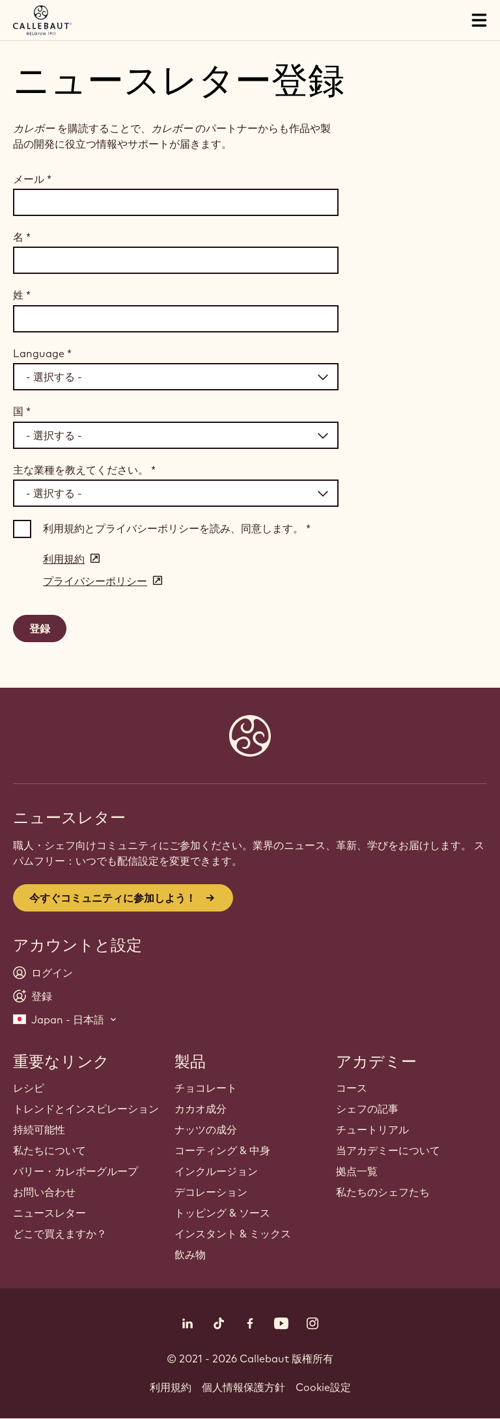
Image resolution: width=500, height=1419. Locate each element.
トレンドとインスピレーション (86, 1108)
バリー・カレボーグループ (75, 1171)
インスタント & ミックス (232, 1233)
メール (32, 178)
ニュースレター (49, 1212)
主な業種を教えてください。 (84, 469)
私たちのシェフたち (383, 1191)
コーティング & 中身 (222, 1150)
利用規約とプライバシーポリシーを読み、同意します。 (177, 528)
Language (42, 353)
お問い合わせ (44, 1191)
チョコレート (205, 1087)
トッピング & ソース (222, 1212)
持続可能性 (39, 1129)
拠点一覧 (357, 1171)
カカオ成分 (200, 1108)
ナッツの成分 (205, 1129)
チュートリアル (372, 1129)
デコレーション (210, 1191)
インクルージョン (216, 1171)
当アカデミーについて (388, 1150)
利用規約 (170, 1387)
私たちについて (49, 1150)
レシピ (28, 1087)
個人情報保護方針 (243, 1387)
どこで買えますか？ (60, 1233)
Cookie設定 (323, 1387)
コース (351, 1087)
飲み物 (190, 1254)
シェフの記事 (367, 1108)
